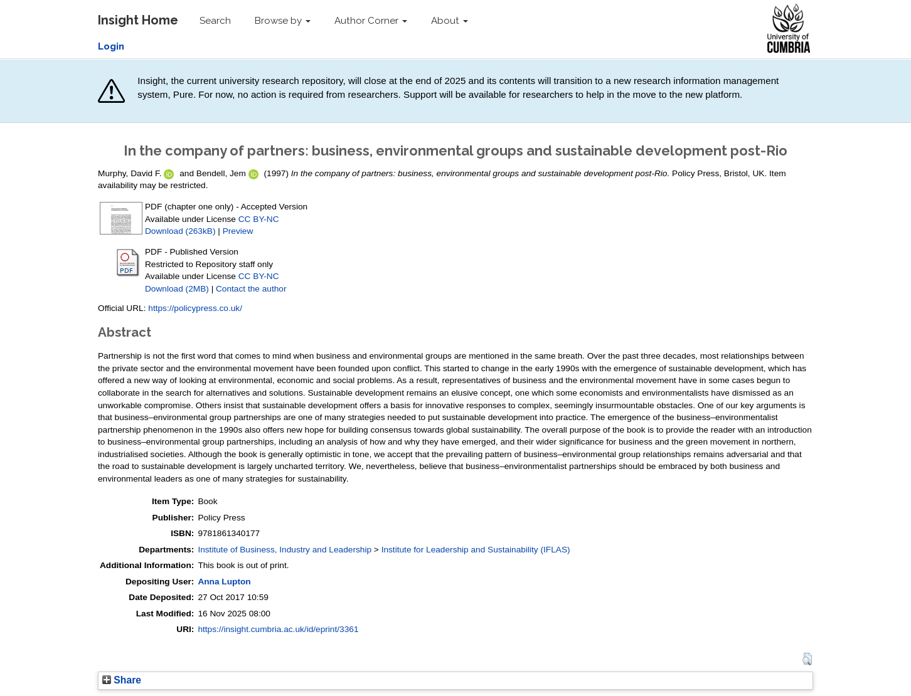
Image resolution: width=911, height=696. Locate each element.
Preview (238, 231)
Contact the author (251, 288)
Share (121, 680)
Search (215, 20)
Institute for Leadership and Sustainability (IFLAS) (475, 549)
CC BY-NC (258, 219)
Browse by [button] (283, 20)
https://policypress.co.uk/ (195, 308)
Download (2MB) (177, 288)
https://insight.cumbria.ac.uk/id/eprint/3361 (278, 629)
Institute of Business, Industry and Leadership (284, 549)
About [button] (449, 20)
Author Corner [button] (370, 20)
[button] (807, 659)
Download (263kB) (180, 231)
